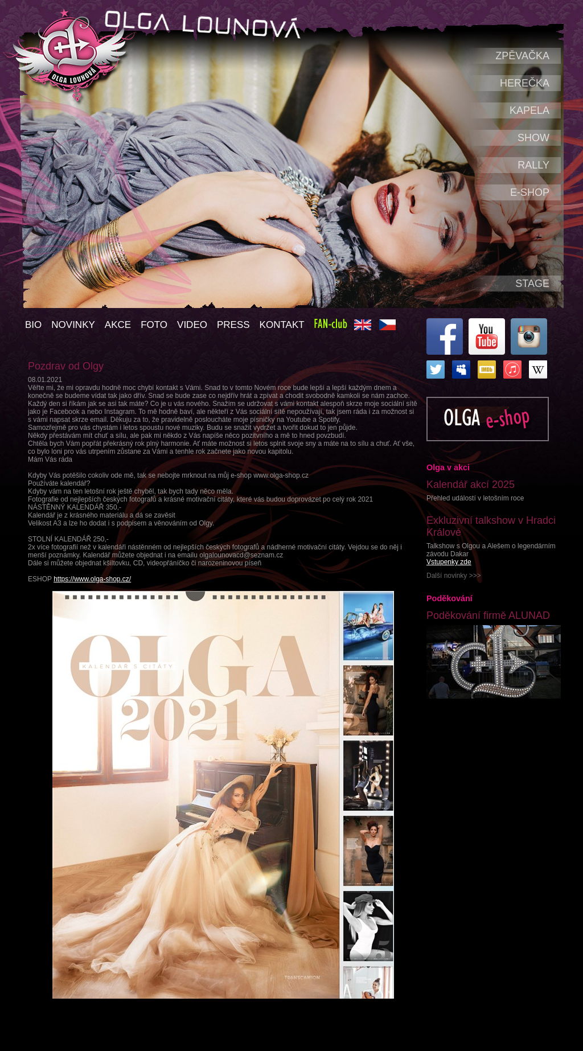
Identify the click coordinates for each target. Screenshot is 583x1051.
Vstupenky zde (448, 562)
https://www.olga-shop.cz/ (92, 579)
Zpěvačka (522, 55)
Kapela (529, 110)
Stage (532, 283)
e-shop (529, 192)
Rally (533, 165)
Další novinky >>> (453, 576)
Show (533, 137)
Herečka (524, 83)
